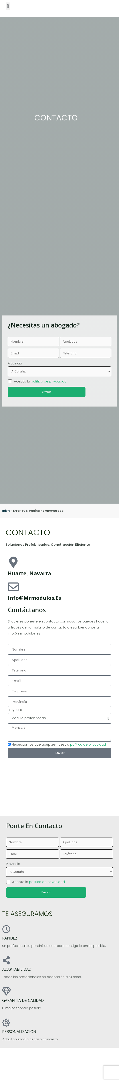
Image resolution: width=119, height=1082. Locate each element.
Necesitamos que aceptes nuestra (59, 744)
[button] (8, 6)
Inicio (6, 511)
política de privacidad (49, 381)
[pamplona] (59, 779)
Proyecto (15, 710)
